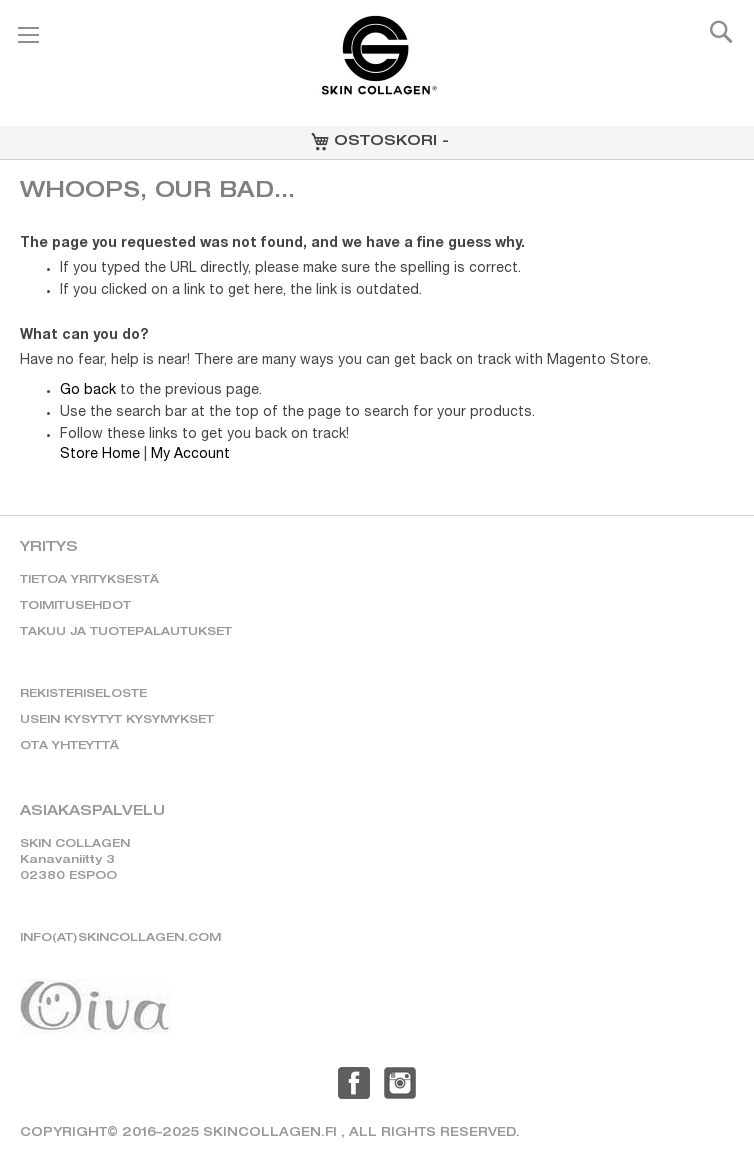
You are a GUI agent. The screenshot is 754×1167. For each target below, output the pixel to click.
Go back (88, 391)
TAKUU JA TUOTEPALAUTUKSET (126, 632)
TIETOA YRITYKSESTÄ (89, 580)
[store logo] (377, 63)
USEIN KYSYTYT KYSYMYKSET (117, 720)
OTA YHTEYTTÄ (69, 746)
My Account (190, 455)
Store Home (100, 455)
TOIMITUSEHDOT (75, 606)
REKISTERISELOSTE (83, 694)
